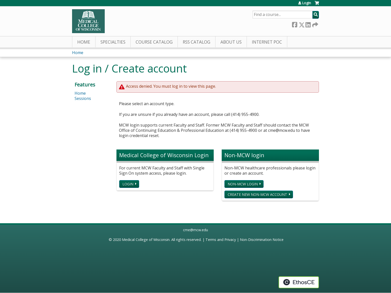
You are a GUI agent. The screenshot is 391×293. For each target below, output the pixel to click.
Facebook (294, 24)
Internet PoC (267, 42)
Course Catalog (154, 42)
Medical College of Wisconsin (146, 239)
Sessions (83, 98)
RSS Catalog (196, 42)
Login (306, 3)
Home (83, 42)
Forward (314, 24)
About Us (231, 42)
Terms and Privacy (220, 239)
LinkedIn (307, 24)
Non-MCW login (243, 184)
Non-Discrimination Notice (262, 239)
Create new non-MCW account (257, 194)
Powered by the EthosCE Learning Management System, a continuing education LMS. (299, 282)
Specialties (112, 42)
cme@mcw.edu (195, 229)
